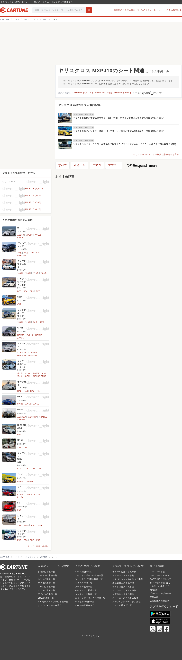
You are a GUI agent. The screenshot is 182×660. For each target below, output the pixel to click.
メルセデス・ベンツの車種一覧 (53, 601)
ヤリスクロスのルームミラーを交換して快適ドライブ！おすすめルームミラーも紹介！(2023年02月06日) (124, 144)
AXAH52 (43, 417)
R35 (19, 434)
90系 (35, 322)
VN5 (33, 525)
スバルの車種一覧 (46, 586)
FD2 (32, 540)
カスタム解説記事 (173, 10)
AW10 (28, 404)
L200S (20, 494)
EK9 (19, 540)
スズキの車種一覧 (46, 590)
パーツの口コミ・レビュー (150, 10)
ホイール (79, 165)
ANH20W (35, 253)
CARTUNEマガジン (159, 575)
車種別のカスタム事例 (124, 10)
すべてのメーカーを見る (50, 605)
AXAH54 (21, 420)
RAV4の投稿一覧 (83, 572)
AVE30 (29, 235)
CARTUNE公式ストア (160, 579)
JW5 (19, 304)
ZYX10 (29, 335)
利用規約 (154, 590)
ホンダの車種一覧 (46, 579)
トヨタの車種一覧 (46, 572)
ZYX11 (20, 338)
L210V (20, 497)
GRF (40, 469)
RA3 (32, 391)
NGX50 (20, 335)
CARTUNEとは (157, 572)
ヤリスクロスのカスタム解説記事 (79, 105)
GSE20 (20, 238)
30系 (26, 253)
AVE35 (38, 235)
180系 (44, 273)
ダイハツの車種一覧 (47, 594)
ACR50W (21, 353)
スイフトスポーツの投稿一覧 (89, 575)
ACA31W (21, 417)
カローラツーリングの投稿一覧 (90, 598)
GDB (26, 469)
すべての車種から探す (38, 546)
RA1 (19, 391)
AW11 (36, 404)
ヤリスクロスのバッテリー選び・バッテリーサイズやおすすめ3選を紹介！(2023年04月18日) (118, 131)
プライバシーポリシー (160, 593)
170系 (36, 273)
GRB (33, 469)
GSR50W (21, 355)
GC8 (19, 469)
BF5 (32, 291)
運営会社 (154, 597)
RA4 (39, 391)
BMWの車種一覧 (46, 598)
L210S (37, 494)
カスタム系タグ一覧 (122, 605)
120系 (28, 322)
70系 (42, 322)
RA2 (26, 391)
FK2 (38, 540)
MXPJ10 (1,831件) (83, 93)
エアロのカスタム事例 (123, 594)
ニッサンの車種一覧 (47, 575)
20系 (19, 253)
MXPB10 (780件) (103, 93)
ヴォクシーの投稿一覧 (86, 594)
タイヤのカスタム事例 (123, 575)
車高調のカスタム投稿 (123, 583)
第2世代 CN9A (39, 376)
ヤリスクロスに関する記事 (84, 114)
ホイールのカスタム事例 (124, 572)
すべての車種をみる (85, 605)
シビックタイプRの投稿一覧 (89, 579)
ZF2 (25, 447)
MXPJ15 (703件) (122, 93)
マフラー (114, 165)
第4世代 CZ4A (24, 376)
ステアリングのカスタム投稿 (126, 601)
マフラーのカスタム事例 (124, 590)
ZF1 (19, 447)
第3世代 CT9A (24, 373)
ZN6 (19, 510)
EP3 (26, 540)
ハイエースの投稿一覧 (86, 590)
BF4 (26, 291)
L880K (20, 481)
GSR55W (33, 355)
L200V (29, 494)
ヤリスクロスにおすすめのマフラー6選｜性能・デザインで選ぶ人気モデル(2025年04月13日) (118, 118)
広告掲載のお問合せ (159, 601)
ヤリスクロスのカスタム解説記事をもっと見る (156, 154)
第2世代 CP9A (39, 373)
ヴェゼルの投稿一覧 (85, 601)
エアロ (97, 165)
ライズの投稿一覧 (83, 583)
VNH (40, 525)
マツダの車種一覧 (46, 583)
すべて (147, 93)
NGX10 (38, 335)
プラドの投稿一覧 (83, 586)
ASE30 (20, 235)
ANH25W (21, 255)
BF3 (19, 291)
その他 (141, 165)
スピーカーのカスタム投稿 (125, 598)
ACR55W (32, 353)
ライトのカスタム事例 (123, 586)
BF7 (38, 291)
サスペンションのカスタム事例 (127, 579)
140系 (20, 273)
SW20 (20, 404)
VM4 (19, 525)
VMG (26, 525)
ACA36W (32, 417)
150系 (28, 273)
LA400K (29, 481)
